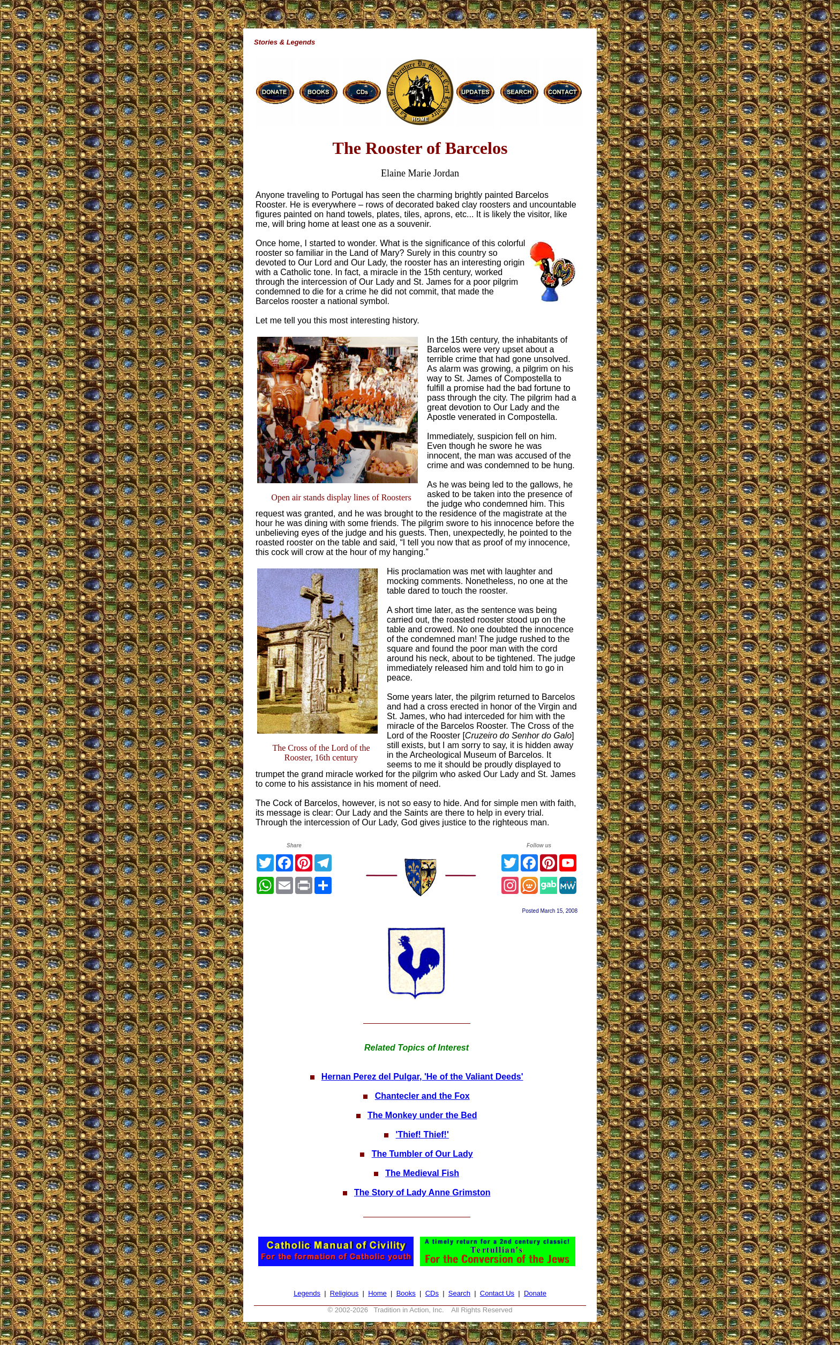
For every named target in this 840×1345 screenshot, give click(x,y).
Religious (344, 1293)
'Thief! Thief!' (422, 1134)
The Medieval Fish (422, 1173)
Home (377, 1293)
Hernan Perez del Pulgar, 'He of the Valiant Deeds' (422, 1076)
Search (459, 1293)
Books (406, 1293)
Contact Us (497, 1293)
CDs (432, 1293)
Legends (307, 1293)
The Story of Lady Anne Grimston (422, 1192)
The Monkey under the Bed (422, 1115)
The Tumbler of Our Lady (422, 1153)
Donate (535, 1293)
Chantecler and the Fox (422, 1095)
